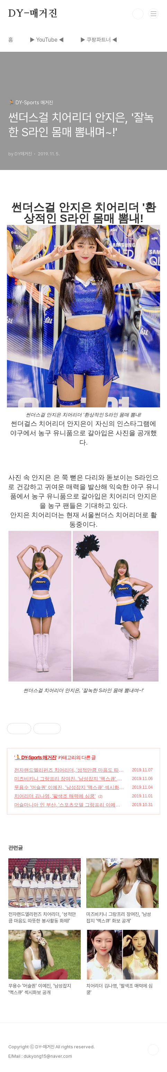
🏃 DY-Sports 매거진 (35, 757)
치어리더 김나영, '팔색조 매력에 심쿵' (55, 796)
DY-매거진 (33, 14)
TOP (153, 1049)
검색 (138, 14)
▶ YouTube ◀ (47, 39)
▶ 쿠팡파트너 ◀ (98, 39)
